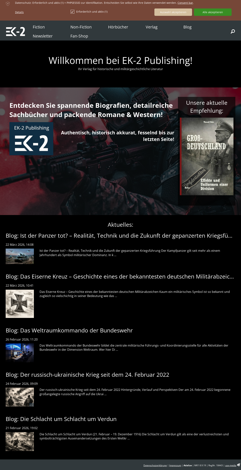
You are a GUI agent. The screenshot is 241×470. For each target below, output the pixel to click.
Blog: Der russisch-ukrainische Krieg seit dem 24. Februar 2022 (87, 374)
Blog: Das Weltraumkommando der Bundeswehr (69, 330)
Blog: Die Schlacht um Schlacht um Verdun (61, 419)
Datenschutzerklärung (155, 465)
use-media (230, 465)
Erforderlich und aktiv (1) (89, 12)
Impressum (175, 465)
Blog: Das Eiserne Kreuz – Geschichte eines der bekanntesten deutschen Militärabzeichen (122, 276)
